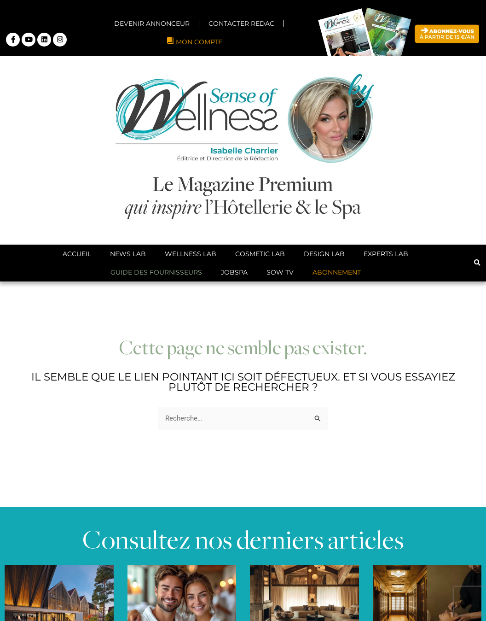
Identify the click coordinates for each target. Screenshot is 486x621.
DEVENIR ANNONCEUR (152, 23)
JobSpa (234, 272)
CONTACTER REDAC (241, 23)
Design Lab (324, 254)
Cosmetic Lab (260, 254)
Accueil (77, 254)
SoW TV (280, 272)
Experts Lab (386, 254)
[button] (477, 263)
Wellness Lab (190, 254)
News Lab (128, 254)
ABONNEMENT (336, 272)
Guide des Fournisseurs (156, 272)
